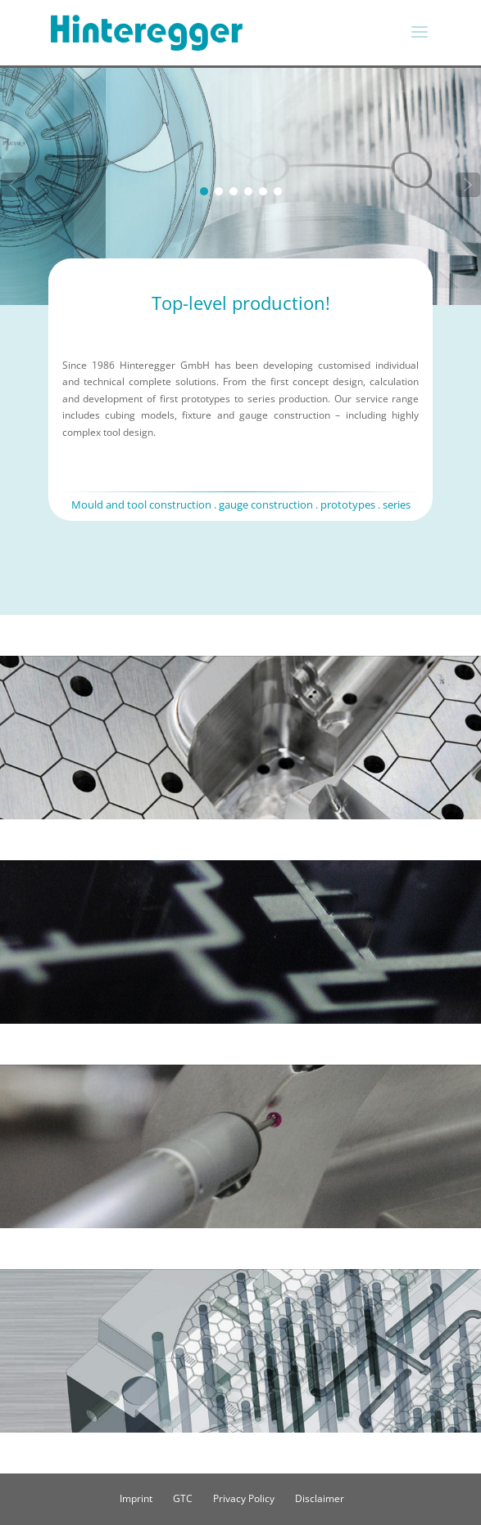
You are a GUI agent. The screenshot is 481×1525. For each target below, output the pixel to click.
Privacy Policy (244, 1498)
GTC (183, 1498)
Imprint (136, 1498)
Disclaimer (319, 1498)
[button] (13, 185)
